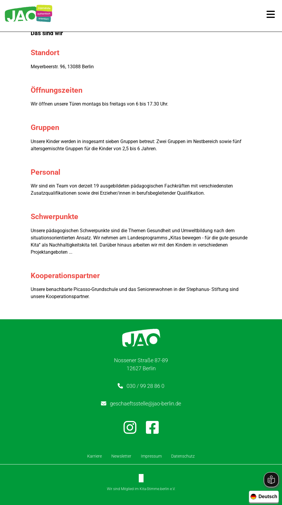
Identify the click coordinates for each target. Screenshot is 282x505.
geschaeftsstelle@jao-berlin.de (145, 403)
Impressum (151, 456)
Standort (46, 52)
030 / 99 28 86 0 (145, 386)
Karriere (94, 456)
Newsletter (121, 456)
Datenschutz (183, 456)
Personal (47, 172)
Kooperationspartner (66, 275)
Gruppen (46, 127)
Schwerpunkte (56, 216)
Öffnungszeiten (58, 90)
